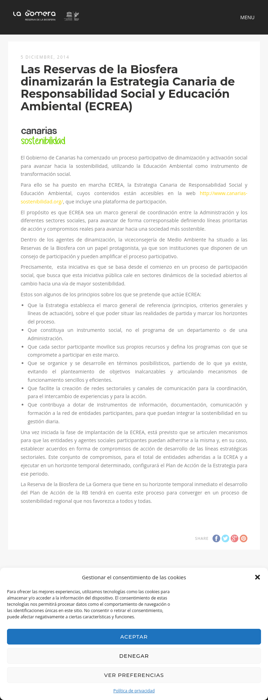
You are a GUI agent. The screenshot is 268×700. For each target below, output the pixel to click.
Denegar (134, 656)
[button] (257, 577)
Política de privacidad (134, 691)
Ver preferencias (134, 675)
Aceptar (134, 636)
